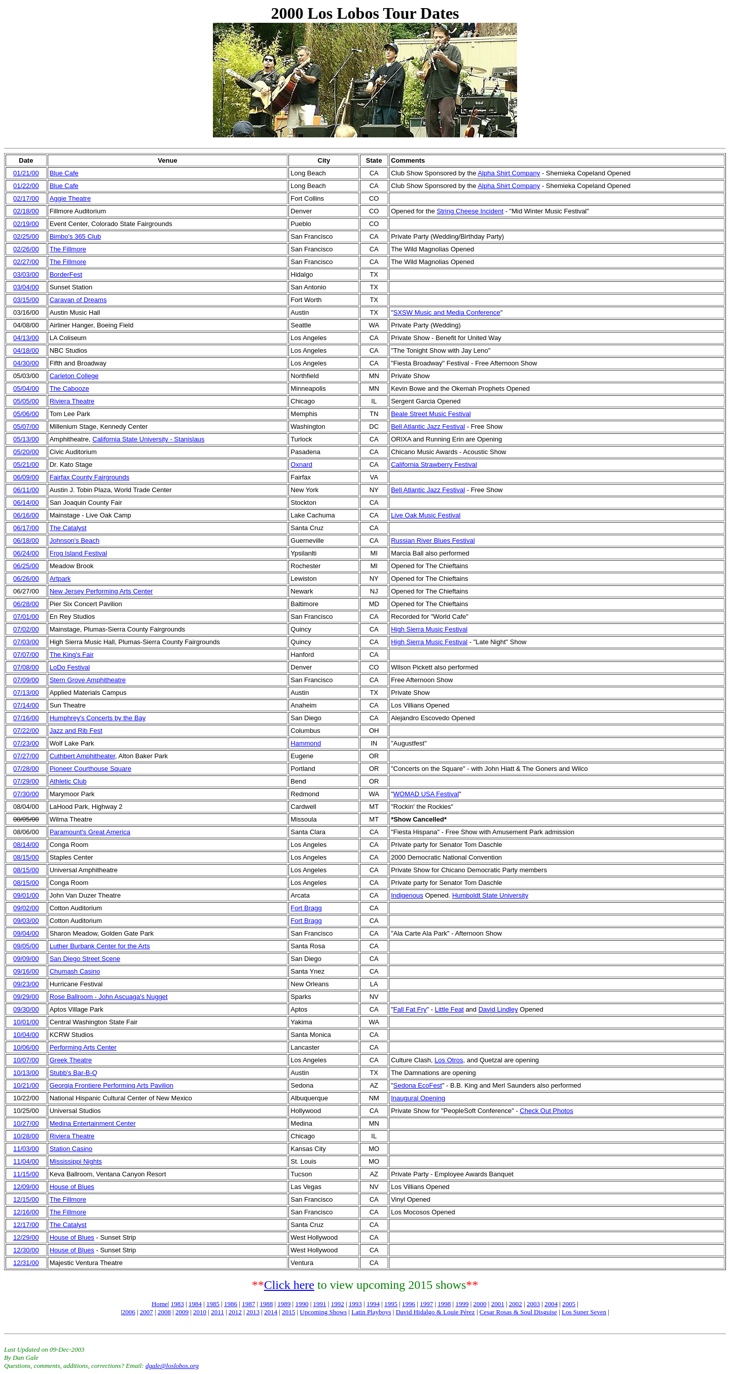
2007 (146, 1312)
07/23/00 (26, 743)
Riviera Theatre (72, 401)
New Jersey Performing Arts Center (101, 591)
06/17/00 (26, 528)
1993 (355, 1304)
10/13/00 (26, 1072)
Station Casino (71, 1149)
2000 (480, 1304)
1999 (461, 1304)
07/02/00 (26, 629)
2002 (515, 1304)
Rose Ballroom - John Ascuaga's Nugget (109, 996)
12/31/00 (26, 1263)
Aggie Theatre (70, 198)
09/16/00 (26, 971)
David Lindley (498, 1009)
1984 (195, 1304)
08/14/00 (26, 844)
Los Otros (448, 1060)
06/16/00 (26, 515)
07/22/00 (26, 730)
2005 (568, 1304)
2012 (235, 1312)
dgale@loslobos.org (172, 1365)
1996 (408, 1304)
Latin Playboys (371, 1312)
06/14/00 (26, 502)
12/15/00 (26, 1199)
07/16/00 (26, 718)
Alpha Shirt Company (509, 173)
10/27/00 (26, 1123)
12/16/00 (26, 1212)
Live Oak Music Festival (425, 515)
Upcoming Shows (323, 1312)
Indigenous (407, 895)
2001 (497, 1304)
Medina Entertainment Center (93, 1123)
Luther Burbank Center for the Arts (100, 946)
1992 (337, 1304)
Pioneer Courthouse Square (90, 768)
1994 (373, 1304)
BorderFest (66, 274)
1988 (266, 1304)
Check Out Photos (546, 1111)
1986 (230, 1304)
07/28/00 (26, 768)
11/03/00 (26, 1149)
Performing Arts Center (83, 1047)
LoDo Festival (70, 667)
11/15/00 (26, 1174)
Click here (289, 1284)
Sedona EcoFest (417, 1085)
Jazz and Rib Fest (76, 730)
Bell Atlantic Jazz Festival (428, 426)
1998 (444, 1304)
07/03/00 (26, 642)
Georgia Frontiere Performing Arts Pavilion (111, 1085)
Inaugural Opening (418, 1098)
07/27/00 (26, 756)
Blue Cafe (64, 173)
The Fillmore (68, 249)
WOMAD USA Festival (426, 794)
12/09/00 (26, 1187)
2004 (551, 1304)
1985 (213, 1304)
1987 (248, 1304)
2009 (182, 1312)
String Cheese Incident (469, 211)
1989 (283, 1304)
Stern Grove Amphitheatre (88, 680)
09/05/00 (26, 946)
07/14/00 (26, 705)
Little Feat (449, 1009)
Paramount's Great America (90, 832)
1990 (301, 1304)
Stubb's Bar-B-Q (73, 1072)
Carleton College (74, 376)
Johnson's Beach (75, 540)
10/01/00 (26, 1022)
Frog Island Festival (78, 553)
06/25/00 (26, 566)
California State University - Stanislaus (148, 439)
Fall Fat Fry (410, 1009)
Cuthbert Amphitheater (82, 756)
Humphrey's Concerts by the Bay (98, 718)
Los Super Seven (584, 1312)
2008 (164, 1312)
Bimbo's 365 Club (75, 236)
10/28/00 (26, 1136)
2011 (217, 1312)
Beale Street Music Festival (431, 414)
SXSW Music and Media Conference (446, 312)
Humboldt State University (490, 895)
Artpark (60, 578)
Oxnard (301, 464)
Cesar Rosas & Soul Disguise (518, 1312)
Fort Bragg (305, 908)
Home (160, 1304)
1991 (319, 1304)
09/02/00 (26, 908)
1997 (426, 1304)
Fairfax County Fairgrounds (90, 477)
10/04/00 (26, 1034)
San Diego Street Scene (85, 958)
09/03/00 (26, 920)
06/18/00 (26, 540)
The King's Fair (72, 654)
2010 (199, 1312)
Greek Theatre (71, 1060)
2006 (128, 1312)
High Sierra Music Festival (429, 629)
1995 (390, 1304)
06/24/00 (26, 553)
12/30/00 (26, 1250)
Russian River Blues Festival (432, 540)
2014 (270, 1312)
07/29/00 (26, 781)
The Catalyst (68, 528)
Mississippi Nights (76, 1161)
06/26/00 (26, 578)
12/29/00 (26, 1237)
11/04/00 (26, 1161)
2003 (533, 1304)
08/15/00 (26, 857)
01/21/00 (26, 173)
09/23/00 (26, 984)
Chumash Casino (75, 971)
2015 (288, 1312)
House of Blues (72, 1187)
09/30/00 (26, 1009)
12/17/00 (26, 1225)
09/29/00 (26, 996)
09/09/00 (26, 958)
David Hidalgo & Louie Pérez (435, 1312)
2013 (253, 1312)
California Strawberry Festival (434, 464)
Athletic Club (68, 781)
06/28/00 (26, 604)
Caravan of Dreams (78, 300)
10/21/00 (26, 1085)
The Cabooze (69, 388)
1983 (177, 1304)
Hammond (305, 743)
